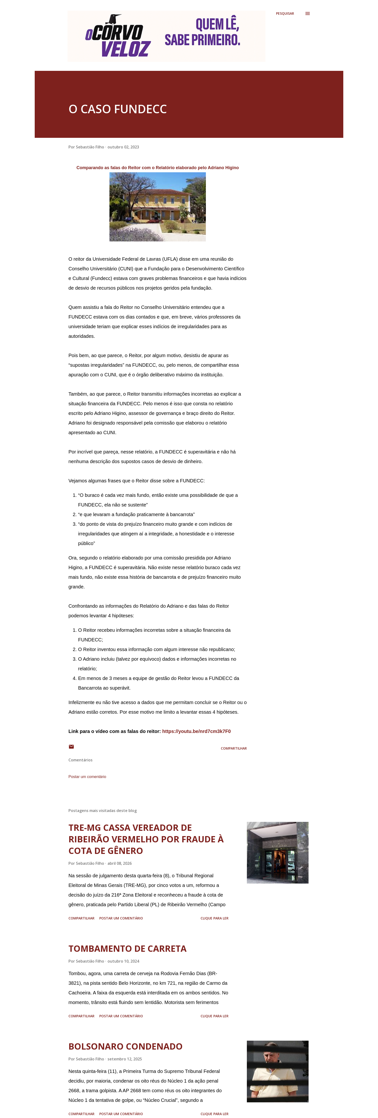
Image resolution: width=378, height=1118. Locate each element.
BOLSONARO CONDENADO (125, 1046)
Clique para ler (215, 918)
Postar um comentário (87, 777)
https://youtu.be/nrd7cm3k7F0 (196, 731)
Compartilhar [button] (234, 748)
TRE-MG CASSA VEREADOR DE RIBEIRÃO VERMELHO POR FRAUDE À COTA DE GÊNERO (146, 839)
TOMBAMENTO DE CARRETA (127, 948)
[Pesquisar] (285, 13)
